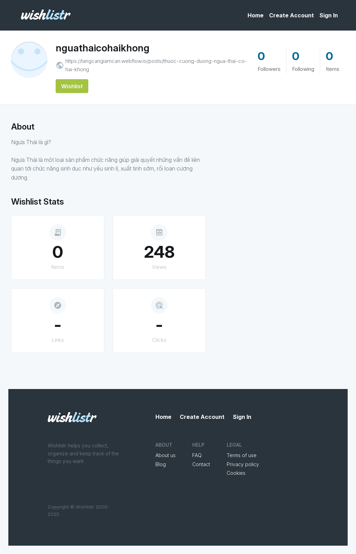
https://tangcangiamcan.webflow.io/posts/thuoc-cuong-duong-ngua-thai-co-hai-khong (156, 65)
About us (165, 455)
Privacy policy (243, 464)
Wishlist (72, 86)
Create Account (291, 15)
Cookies (236, 473)
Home (256, 15)
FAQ (197, 455)
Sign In (328, 15)
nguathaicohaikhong (102, 48)
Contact (201, 464)
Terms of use (242, 455)
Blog (160, 464)
